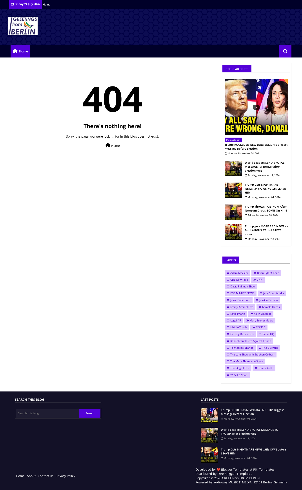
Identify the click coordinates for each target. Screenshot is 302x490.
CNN (259, 280)
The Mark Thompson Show (246, 361)
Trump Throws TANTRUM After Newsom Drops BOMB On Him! (266, 208)
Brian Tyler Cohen (268, 273)
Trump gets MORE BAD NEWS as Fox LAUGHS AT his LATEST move (266, 230)
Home (46, 4)
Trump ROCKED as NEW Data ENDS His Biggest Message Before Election (256, 147)
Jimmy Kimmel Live (241, 307)
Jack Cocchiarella (273, 293)
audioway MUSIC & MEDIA (232, 482)
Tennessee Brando (241, 348)
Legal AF (235, 320)
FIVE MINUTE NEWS (242, 293)
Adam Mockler (239, 273)
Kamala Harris (271, 307)
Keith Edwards (262, 314)
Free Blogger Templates (234, 474)
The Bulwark (270, 348)
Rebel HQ (268, 334)
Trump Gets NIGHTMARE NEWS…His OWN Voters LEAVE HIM (265, 188)
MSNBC (260, 327)
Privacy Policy (65, 476)
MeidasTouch (238, 327)
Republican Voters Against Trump (250, 341)
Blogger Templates (235, 469)
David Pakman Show (242, 286)
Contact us (45, 476)
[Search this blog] (47, 413)
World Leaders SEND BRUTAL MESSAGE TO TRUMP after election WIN (264, 166)
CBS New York (239, 280)
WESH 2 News (238, 375)
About (31, 476)
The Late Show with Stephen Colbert (252, 354)
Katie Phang (237, 314)
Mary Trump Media (261, 320)
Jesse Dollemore (240, 300)
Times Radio (265, 368)
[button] (285, 51)
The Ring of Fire (239, 368)
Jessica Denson (268, 300)
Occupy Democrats (242, 334)
